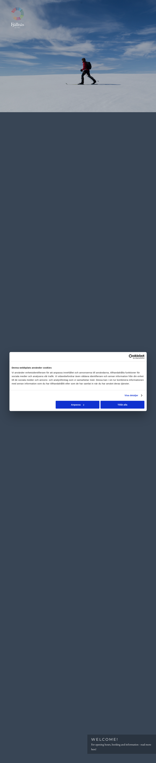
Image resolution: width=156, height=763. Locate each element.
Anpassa (77, 404)
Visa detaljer (131, 395)
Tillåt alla (122, 404)
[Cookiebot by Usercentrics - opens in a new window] (131, 356)
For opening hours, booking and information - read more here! (121, 744)
